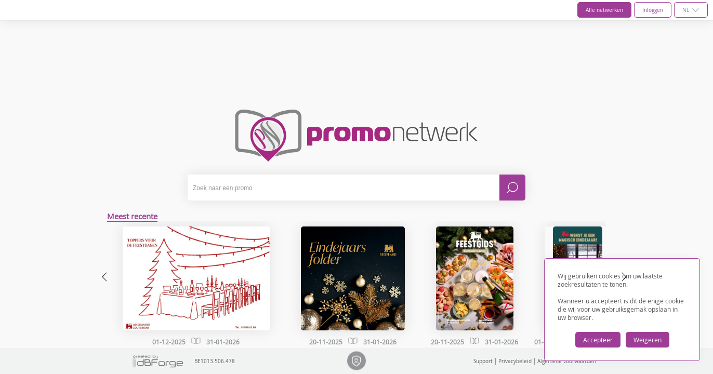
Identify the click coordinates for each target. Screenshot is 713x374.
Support (483, 361)
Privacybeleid (515, 361)
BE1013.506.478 (178, 361)
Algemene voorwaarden (566, 361)
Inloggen (652, 10)
